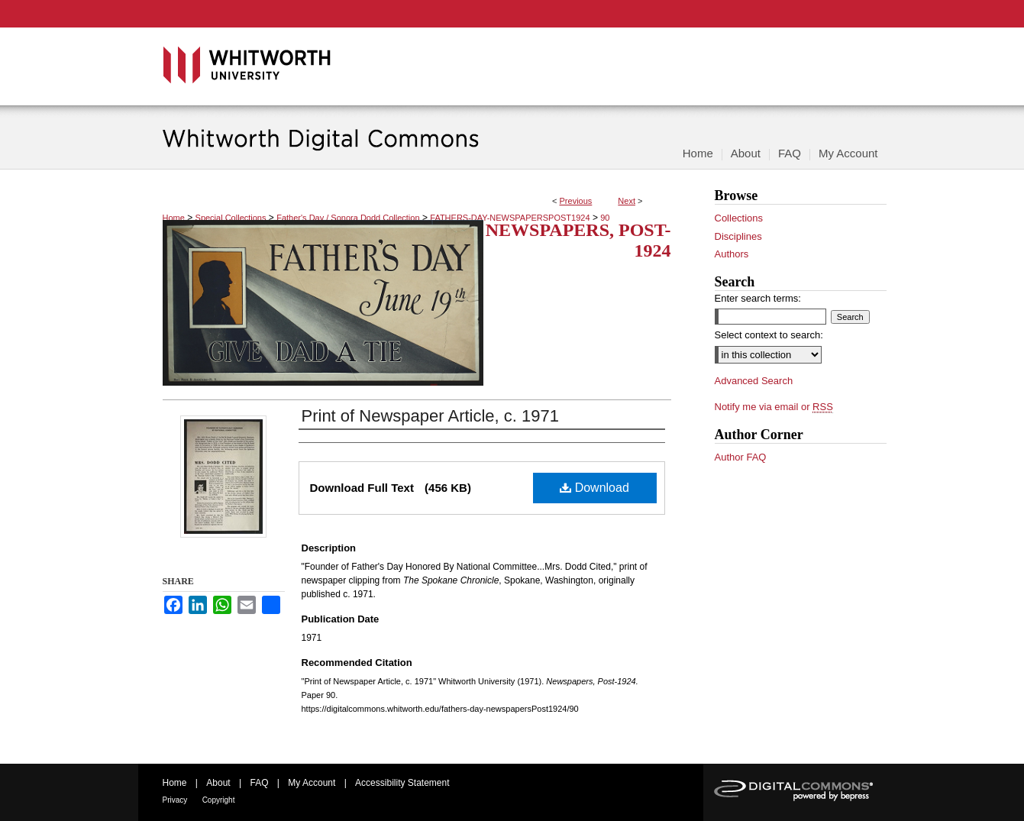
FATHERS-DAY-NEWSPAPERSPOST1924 (510, 217)
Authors (732, 254)
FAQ (259, 782)
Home (174, 217)
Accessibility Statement (402, 782)
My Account (311, 782)
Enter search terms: (758, 298)
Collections (739, 218)
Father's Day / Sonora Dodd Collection (347, 217)
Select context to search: (769, 335)
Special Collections (230, 217)
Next (626, 200)
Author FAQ (741, 457)
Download (594, 487)
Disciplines (738, 236)
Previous (576, 200)
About (218, 782)
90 (604, 217)
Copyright (218, 800)
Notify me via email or (774, 407)
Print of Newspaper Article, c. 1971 (431, 415)
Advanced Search (754, 380)
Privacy (175, 800)
